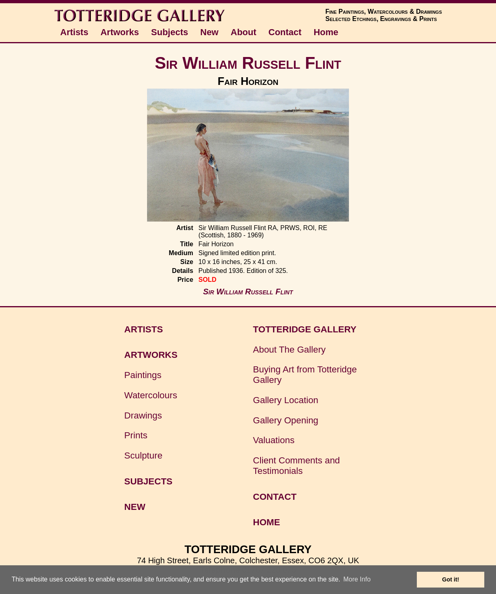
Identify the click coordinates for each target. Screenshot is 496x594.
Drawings (143, 415)
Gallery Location (285, 400)
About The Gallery (289, 350)
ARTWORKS (151, 355)
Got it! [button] (450, 579)
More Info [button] (357, 579)
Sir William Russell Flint (248, 62)
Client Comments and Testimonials (296, 465)
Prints (135, 435)
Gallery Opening (285, 420)
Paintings (143, 375)
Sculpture (143, 455)
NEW (134, 507)
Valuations (273, 440)
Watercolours (150, 395)
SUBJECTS (148, 481)
